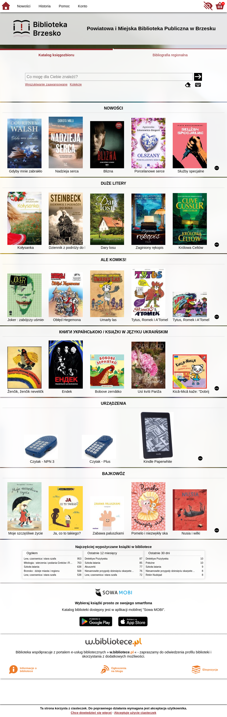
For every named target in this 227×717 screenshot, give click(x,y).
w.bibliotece (122, 652)
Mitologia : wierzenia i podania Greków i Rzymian (51, 563)
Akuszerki (90, 566)
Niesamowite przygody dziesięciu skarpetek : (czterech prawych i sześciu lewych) (129, 571)
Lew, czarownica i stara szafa (40, 558)
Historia (45, 6)
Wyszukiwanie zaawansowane (46, 84)
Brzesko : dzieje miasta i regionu (41, 571)
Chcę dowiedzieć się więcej (91, 713)
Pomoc (64, 6)
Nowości (23, 6)
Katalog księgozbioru (56, 55)
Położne (150, 563)
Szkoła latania (31, 566)
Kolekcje (76, 84)
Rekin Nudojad (154, 575)
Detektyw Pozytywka (96, 558)
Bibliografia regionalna (170, 55)
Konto (82, 6)
